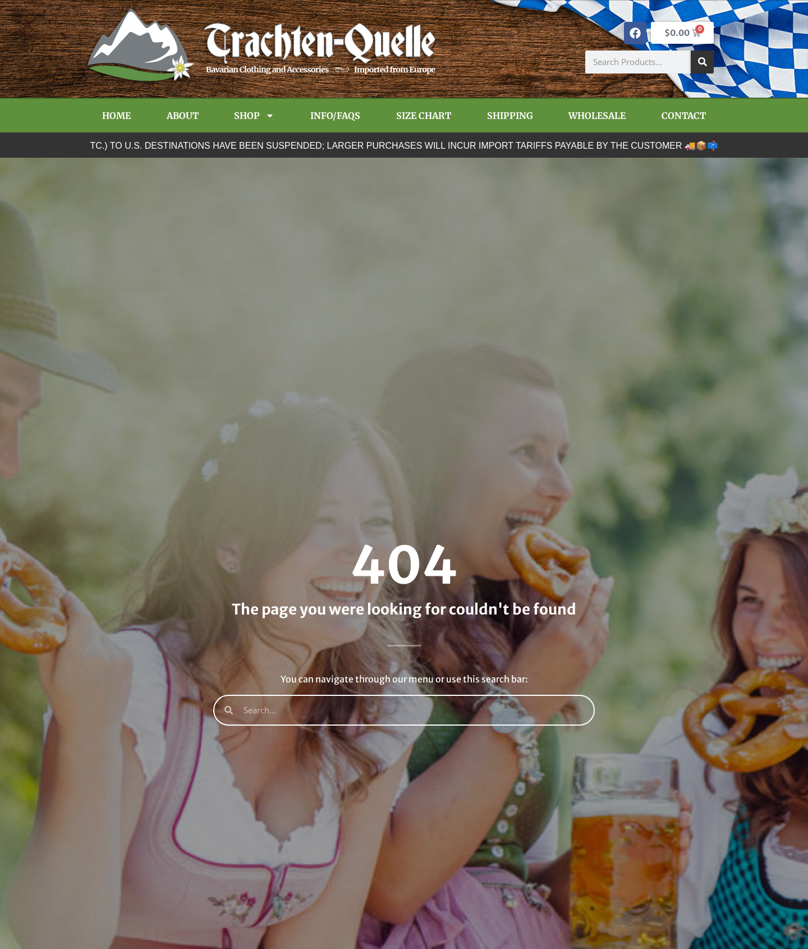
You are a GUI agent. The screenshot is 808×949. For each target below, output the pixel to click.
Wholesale (597, 115)
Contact (684, 115)
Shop (254, 116)
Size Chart (423, 115)
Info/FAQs (335, 115)
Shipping (510, 115)
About (183, 115)
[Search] (702, 62)
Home (116, 115)
